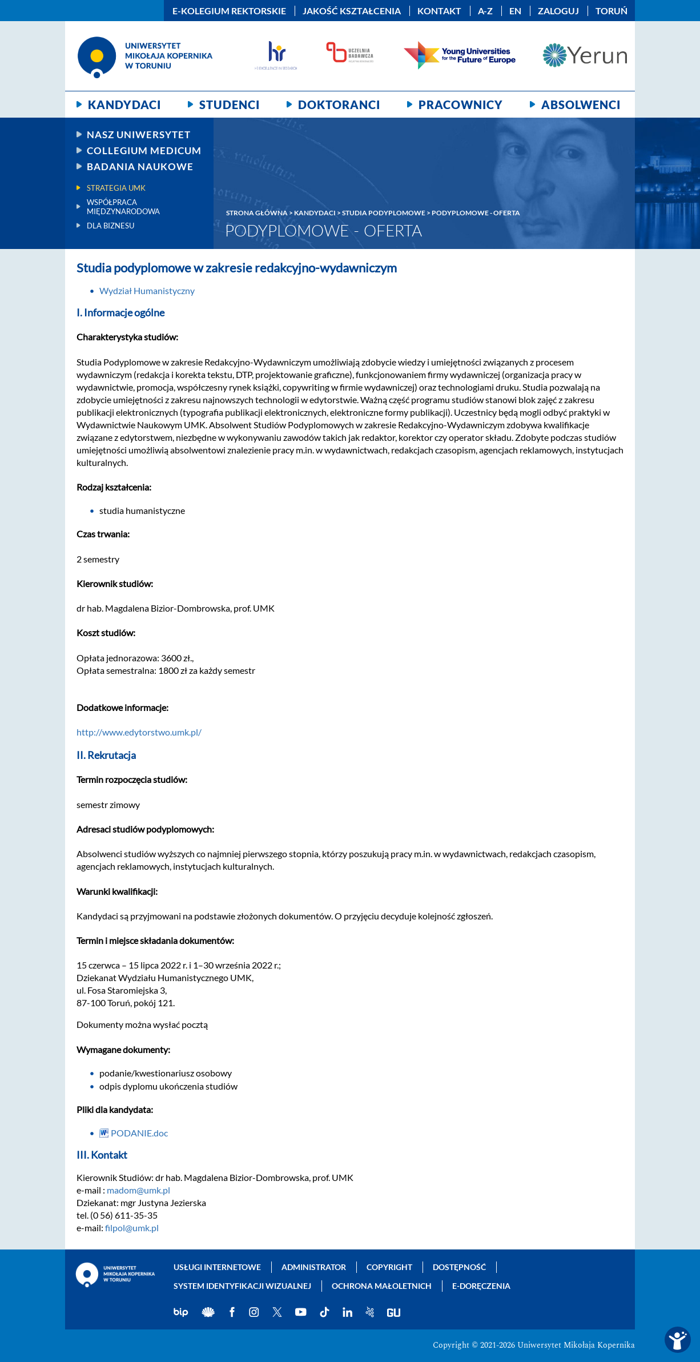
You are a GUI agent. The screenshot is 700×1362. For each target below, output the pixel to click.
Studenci (229, 104)
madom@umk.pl (138, 1189)
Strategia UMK (116, 187)
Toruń (611, 11)
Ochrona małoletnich (382, 1286)
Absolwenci (581, 104)
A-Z (485, 11)
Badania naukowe (140, 166)
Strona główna (257, 212)
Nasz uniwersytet (139, 134)
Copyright (389, 1267)
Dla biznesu (110, 225)
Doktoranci (339, 104)
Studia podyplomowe (383, 212)
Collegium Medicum (144, 150)
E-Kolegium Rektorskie (229, 11)
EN (515, 11)
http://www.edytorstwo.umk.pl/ (139, 731)
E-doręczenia (481, 1286)
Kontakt (439, 11)
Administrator (313, 1267)
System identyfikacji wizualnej (242, 1286)
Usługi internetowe (217, 1267)
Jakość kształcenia (352, 11)
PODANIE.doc (139, 1132)
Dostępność (459, 1267)
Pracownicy (461, 104)
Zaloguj (558, 11)
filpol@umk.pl (132, 1227)
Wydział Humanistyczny (147, 290)
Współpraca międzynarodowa (123, 207)
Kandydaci (124, 104)
